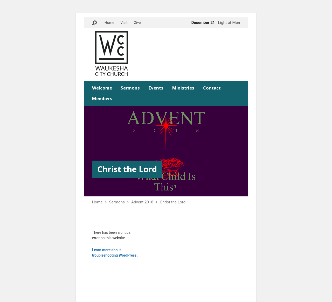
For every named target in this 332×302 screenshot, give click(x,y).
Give (137, 22)
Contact (212, 88)
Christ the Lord (127, 169)
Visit (124, 22)
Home (109, 22)
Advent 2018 (142, 202)
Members (102, 99)
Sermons (130, 88)
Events (156, 88)
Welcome (102, 88)
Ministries (183, 88)
